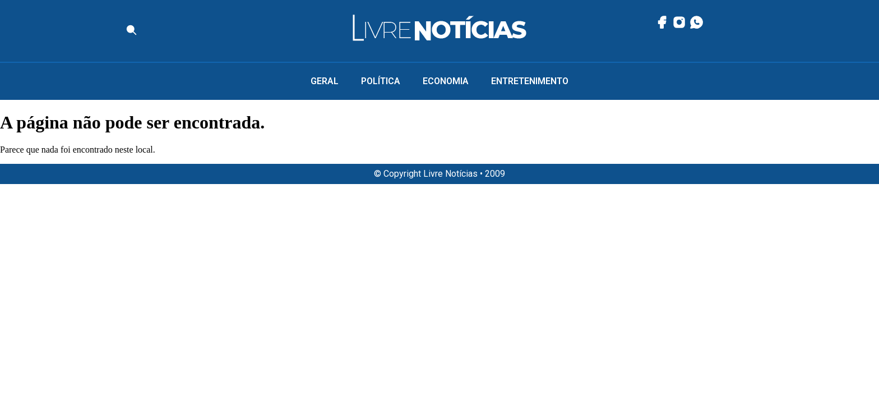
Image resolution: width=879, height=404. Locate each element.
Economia (446, 81)
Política (380, 81)
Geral (325, 81)
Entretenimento (529, 81)
